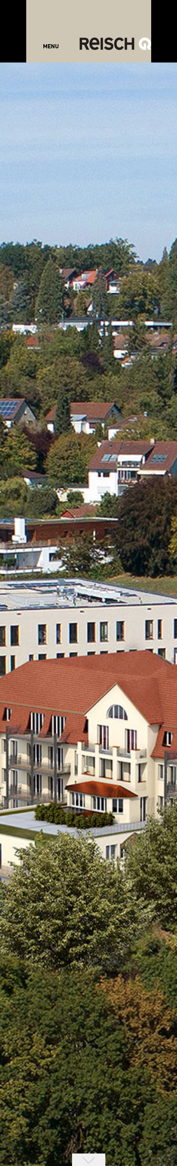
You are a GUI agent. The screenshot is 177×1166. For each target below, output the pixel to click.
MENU (51, 47)
